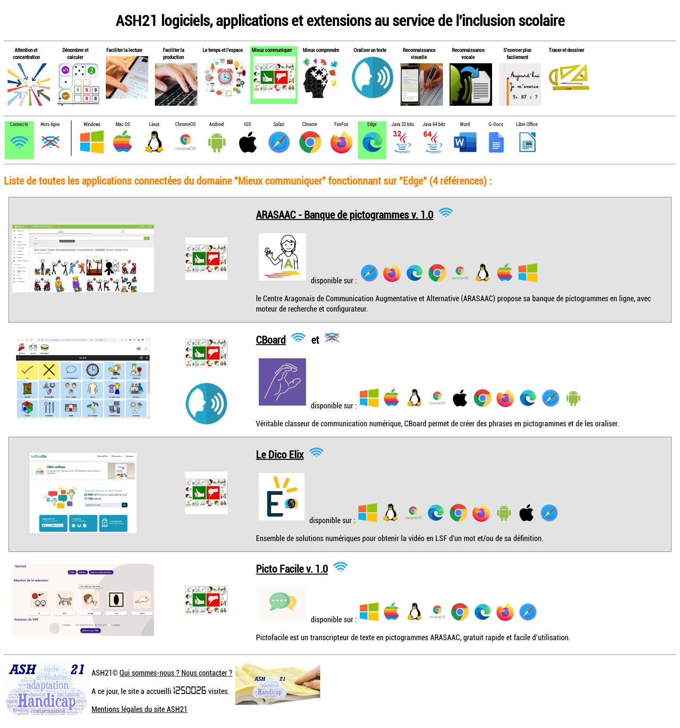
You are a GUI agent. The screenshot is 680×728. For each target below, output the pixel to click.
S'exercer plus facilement (517, 53)
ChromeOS (185, 124)
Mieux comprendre (321, 49)
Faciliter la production (173, 53)
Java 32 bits (402, 124)
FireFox (341, 124)
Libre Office (527, 124)
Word (465, 124)
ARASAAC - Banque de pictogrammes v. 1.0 (344, 214)
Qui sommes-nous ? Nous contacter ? (175, 673)
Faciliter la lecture (124, 49)
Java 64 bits (434, 124)
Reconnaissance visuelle (419, 53)
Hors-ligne (50, 124)
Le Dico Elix (280, 454)
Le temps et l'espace (223, 49)
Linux (154, 124)
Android (216, 124)
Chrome (309, 124)
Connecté (19, 124)
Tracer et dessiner (566, 49)
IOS (247, 124)
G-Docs (496, 124)
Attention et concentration (26, 53)
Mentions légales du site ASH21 (139, 709)
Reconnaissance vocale (468, 53)
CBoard (271, 339)
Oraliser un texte (370, 49)
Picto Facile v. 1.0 (292, 568)
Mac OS (123, 124)
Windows (92, 124)
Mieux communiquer (272, 49)
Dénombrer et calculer (75, 53)
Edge (372, 124)
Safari (278, 124)
